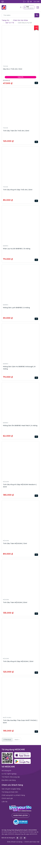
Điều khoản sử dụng (14, 842)
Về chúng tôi (6, 770)
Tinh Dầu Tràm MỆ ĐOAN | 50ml (15, 602)
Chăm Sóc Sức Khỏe (20, 20)
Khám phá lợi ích (20, 815)
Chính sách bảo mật (31, 842)
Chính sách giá (7, 798)
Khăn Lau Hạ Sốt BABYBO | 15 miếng (16, 249)
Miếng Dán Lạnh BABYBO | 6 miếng (16, 308)
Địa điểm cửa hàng (9, 780)
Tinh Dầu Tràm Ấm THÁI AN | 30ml (16, 131)
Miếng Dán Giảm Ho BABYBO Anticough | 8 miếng (19, 368)
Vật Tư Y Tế (9, 23)
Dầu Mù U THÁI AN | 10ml (12, 69)
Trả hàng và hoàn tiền (10, 792)
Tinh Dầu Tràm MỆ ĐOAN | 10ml (15, 543)
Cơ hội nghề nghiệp (9, 774)
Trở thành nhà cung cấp (11, 777)
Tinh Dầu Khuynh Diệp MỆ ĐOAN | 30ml (18, 661)
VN (38, 2)
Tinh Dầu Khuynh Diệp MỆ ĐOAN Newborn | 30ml (20, 486)
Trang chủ (5, 20)
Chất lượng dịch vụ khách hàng (13, 795)
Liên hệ (4, 802)
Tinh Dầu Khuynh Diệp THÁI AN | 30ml (17, 190)
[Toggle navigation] (37, 7)
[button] (29, 7)
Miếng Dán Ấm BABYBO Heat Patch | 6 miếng (20, 425)
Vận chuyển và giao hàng (11, 789)
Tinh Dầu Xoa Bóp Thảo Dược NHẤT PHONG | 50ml (20, 721)
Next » (17, 740)
